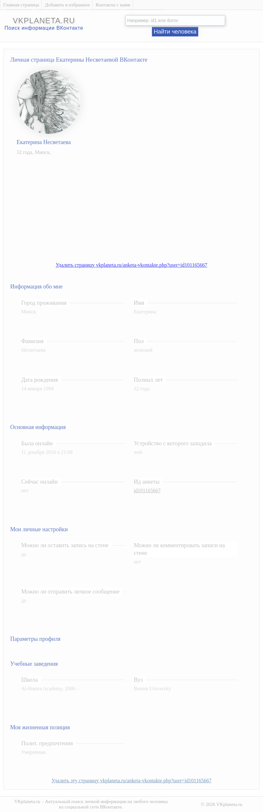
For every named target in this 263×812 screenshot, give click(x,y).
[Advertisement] (138, 205)
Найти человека (175, 31)
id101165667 (147, 490)
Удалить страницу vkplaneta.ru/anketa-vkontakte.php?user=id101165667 (131, 265)
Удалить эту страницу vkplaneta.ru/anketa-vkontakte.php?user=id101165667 (132, 780)
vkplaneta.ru (44, 20)
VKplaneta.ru (27, 801)
